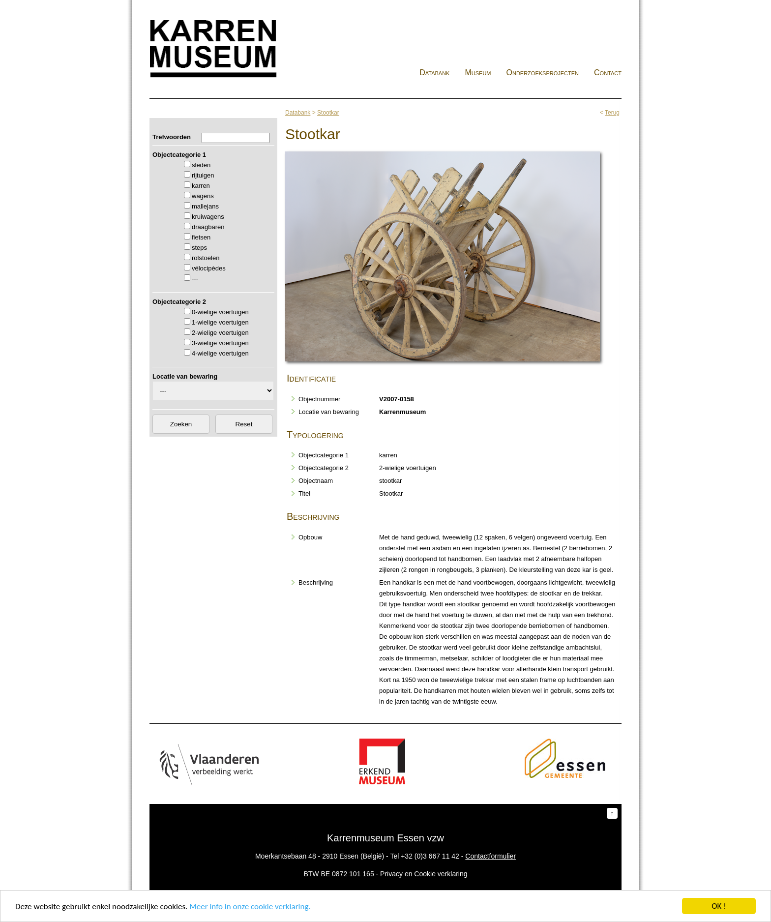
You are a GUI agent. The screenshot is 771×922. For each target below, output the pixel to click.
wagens (203, 196)
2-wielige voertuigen (220, 332)
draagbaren (208, 227)
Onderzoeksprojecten (542, 72)
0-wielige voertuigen (220, 312)
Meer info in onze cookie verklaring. (249, 906)
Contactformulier (490, 856)
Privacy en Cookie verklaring (423, 874)
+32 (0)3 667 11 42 (430, 856)
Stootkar (328, 112)
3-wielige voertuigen (220, 343)
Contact (608, 72)
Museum (478, 72)
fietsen (201, 237)
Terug (612, 112)
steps (199, 247)
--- (195, 278)
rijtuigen (203, 175)
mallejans (205, 206)
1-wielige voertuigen (220, 322)
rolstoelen (205, 258)
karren (201, 185)
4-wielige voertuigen (220, 353)
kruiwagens (208, 216)
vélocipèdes (209, 268)
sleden (201, 165)
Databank (434, 72)
